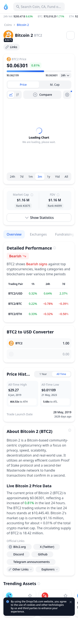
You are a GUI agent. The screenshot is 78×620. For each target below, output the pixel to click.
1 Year (43, 374)
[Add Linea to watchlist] (30, 595)
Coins (8, 25)
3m (40, 177)
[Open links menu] (20, 569)
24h (12, 177)
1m (30, 177)
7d (22, 177)
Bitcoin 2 (23, 25)
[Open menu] (70, 35)
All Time (61, 374)
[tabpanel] (39, 135)
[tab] (23, 84)
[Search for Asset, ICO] (39, 7)
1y (48, 177)
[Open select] (65, 75)
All (66, 177)
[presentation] (19, 547)
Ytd (57, 177)
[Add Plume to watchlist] (65, 595)
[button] (39, 16)
